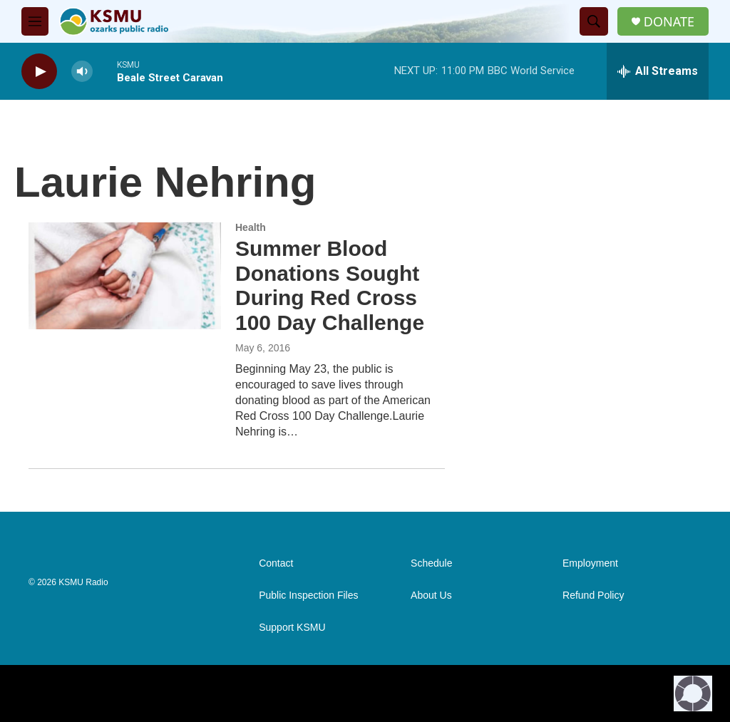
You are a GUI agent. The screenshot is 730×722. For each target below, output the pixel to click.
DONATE (669, 21)
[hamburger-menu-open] (34, 21)
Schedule (431, 563)
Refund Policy (593, 595)
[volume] (82, 72)
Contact (276, 563)
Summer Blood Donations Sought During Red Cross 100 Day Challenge (329, 285)
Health (250, 227)
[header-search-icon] (594, 21)
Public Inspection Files (308, 595)
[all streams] (658, 71)
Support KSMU (292, 627)
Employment (590, 563)
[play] (39, 71)
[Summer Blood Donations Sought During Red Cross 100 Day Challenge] (125, 275)
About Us (431, 595)
